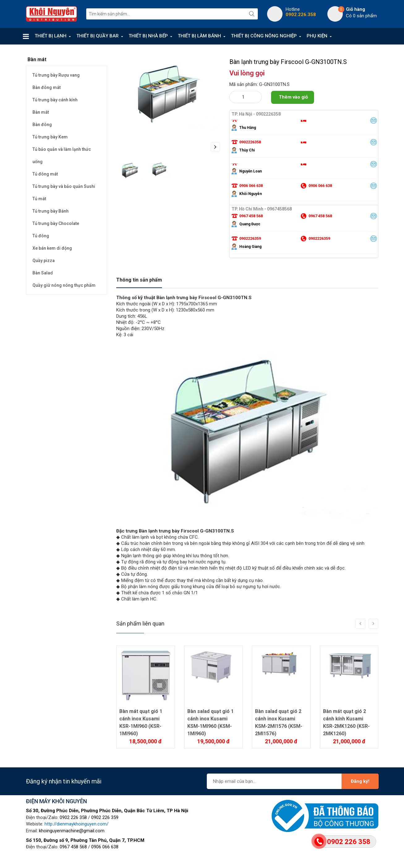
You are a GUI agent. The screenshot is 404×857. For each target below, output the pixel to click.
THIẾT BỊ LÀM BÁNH (199, 36)
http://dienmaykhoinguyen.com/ (76, 824)
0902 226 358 (73, 817)
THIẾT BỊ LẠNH (50, 36)
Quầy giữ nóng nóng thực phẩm (64, 285)
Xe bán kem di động (52, 248)
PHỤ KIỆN (317, 36)
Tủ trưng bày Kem (50, 136)
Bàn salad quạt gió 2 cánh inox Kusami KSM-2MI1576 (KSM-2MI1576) (278, 722)
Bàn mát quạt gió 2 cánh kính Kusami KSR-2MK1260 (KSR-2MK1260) (346, 722)
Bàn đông (42, 124)
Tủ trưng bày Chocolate (55, 223)
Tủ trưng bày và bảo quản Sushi (63, 186)
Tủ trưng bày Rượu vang (56, 75)
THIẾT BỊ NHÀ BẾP (148, 36)
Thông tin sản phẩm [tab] (139, 280)
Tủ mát (39, 198)
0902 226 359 (104, 817)
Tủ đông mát (45, 174)
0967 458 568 (73, 847)
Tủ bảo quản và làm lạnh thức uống (61, 155)
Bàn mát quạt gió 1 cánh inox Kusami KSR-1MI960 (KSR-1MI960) (140, 722)
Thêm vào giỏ (293, 97)
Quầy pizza (43, 260)
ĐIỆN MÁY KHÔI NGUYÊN (56, 801)
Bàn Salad (42, 272)
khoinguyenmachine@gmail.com (71, 831)
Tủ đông (40, 235)
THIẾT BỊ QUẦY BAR (97, 36)
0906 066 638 (104, 847)
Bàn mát (40, 112)
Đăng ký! (360, 781)
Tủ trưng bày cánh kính (55, 99)
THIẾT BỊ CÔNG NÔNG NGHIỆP (264, 36)
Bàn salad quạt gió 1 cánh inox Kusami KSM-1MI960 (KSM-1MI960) (210, 722)
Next (215, 146)
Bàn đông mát (46, 87)
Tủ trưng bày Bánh (50, 211)
